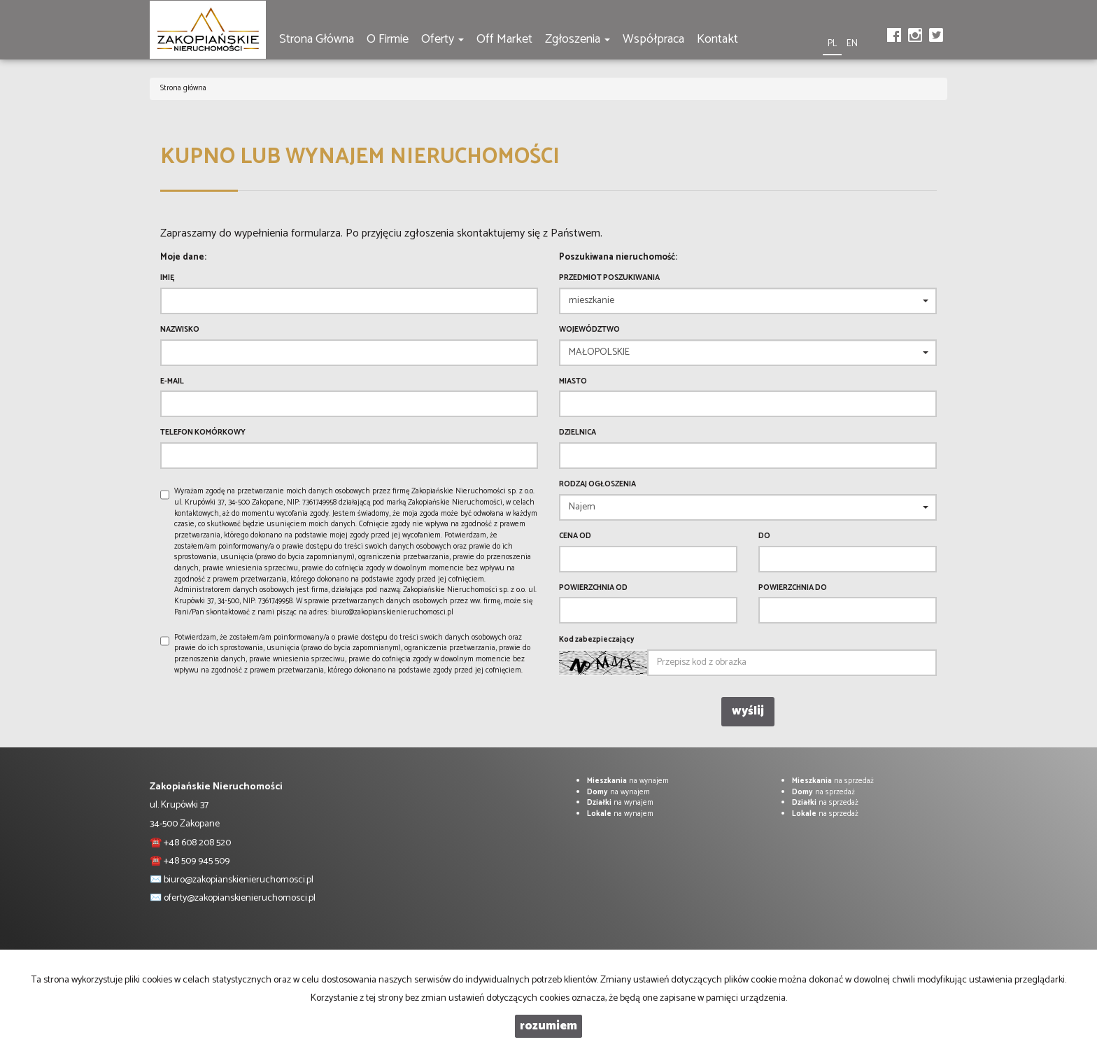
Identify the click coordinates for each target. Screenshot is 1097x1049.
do (764, 536)
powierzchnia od (593, 588)
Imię (167, 278)
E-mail (172, 382)
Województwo (589, 330)
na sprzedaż (833, 781)
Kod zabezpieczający (597, 640)
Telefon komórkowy (203, 433)
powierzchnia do (792, 588)
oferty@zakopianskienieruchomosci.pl (240, 898)
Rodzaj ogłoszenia (597, 485)
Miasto (573, 382)
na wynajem (628, 781)
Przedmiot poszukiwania (609, 278)
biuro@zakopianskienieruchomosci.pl (238, 880)
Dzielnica (577, 433)
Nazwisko (179, 330)
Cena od (575, 536)
